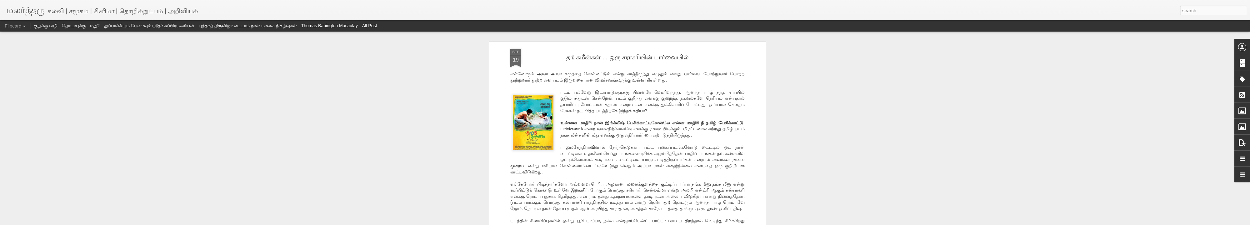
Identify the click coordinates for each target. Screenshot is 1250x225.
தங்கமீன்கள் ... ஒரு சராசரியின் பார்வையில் (627, 57)
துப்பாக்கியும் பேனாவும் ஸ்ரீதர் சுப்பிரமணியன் (149, 25)
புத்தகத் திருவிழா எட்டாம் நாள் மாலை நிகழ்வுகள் (248, 25)
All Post (369, 25)
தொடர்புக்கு (74, 25)
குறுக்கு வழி (46, 25)
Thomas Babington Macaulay (329, 25)
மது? (95, 25)
